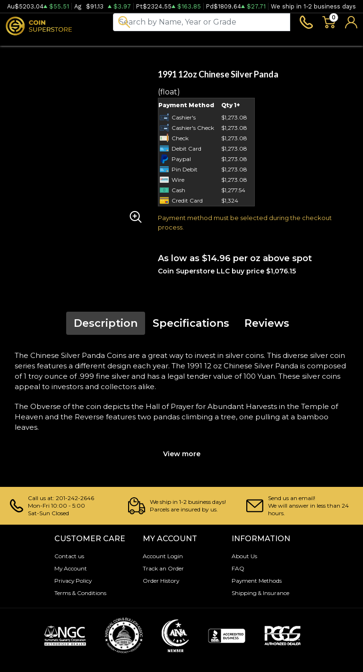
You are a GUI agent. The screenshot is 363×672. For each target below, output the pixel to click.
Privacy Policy (71, 581)
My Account (69, 568)
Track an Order (161, 568)
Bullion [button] (18, 41)
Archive (185, 41)
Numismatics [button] (69, 41)
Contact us (67, 556)
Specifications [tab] (191, 327)
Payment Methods (255, 581)
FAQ (237, 568)
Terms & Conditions (78, 593)
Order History (159, 581)
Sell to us (340, 41)
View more (181, 457)
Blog (221, 41)
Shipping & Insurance (259, 593)
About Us (243, 556)
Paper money (131, 41)
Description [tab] (106, 327)
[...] (201, 24)
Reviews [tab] (266, 327)
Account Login (161, 556)
